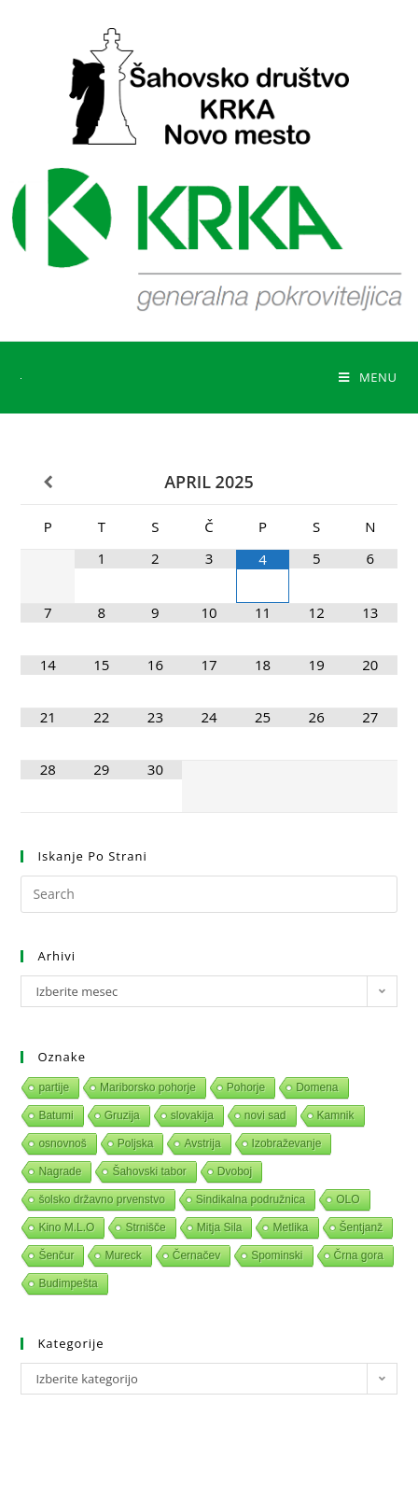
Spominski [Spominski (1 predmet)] (276, 1255)
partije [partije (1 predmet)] (53, 1087)
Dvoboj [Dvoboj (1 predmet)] (234, 1171)
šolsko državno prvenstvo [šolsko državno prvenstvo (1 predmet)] (101, 1199)
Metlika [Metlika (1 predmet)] (290, 1227)
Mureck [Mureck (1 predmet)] (122, 1255)
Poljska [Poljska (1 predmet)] (136, 1143)
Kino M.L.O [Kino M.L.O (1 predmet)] (66, 1227)
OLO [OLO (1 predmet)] (347, 1199)
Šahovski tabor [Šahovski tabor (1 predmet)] (149, 1171)
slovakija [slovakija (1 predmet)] (192, 1115)
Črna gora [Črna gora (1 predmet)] (358, 1255)
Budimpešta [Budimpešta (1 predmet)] (67, 1283)
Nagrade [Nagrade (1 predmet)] (59, 1171)
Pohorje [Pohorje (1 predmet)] (246, 1087)
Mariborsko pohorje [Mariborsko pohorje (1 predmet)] (148, 1087)
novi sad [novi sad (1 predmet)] (265, 1115)
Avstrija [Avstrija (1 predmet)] (202, 1143)
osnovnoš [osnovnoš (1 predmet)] (62, 1143)
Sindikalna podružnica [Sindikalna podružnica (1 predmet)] (250, 1199)
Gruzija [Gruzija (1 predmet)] (122, 1115)
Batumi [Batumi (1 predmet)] (55, 1115)
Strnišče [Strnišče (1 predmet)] (145, 1227)
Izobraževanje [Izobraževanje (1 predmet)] (287, 1143)
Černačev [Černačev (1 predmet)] (196, 1255)
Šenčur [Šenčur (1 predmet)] (56, 1255)
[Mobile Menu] (368, 377)
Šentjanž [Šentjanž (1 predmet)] (361, 1227)
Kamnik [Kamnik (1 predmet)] (336, 1115)
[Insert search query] (209, 894)
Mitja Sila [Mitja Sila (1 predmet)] (220, 1227)
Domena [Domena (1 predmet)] (317, 1087)
